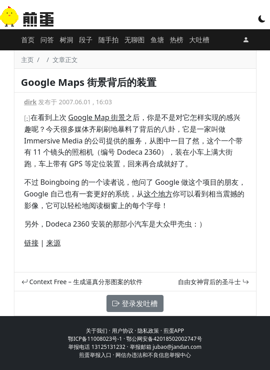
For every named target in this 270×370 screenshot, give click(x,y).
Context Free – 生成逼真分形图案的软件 (82, 281)
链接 (31, 243)
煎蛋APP (174, 330)
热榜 (176, 39)
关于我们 (96, 330)
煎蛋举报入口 (95, 355)
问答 (47, 39)
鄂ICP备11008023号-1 (95, 339)
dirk (30, 102)
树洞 (66, 39)
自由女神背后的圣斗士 (213, 281)
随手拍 (108, 39)
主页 (27, 59)
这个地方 (158, 194)
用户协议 (122, 330)
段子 (86, 39)
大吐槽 (199, 39)
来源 (53, 243)
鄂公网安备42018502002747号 (164, 339)
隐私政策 (148, 330)
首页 (28, 39)
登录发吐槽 (134, 303)
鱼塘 (157, 39)
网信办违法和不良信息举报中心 (153, 355)
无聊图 (134, 39)
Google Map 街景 (97, 117)
